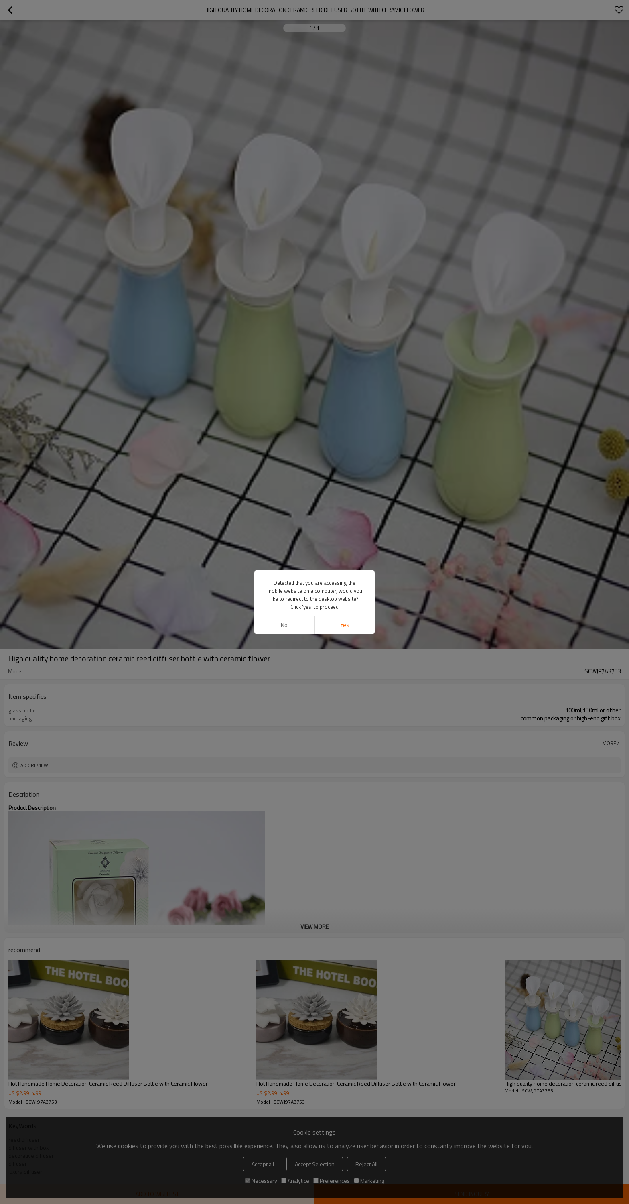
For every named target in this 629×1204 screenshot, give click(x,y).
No (284, 625)
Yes (344, 625)
